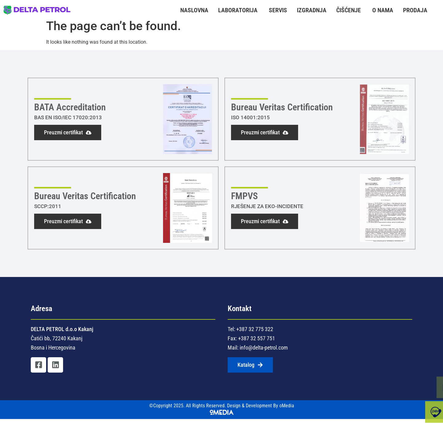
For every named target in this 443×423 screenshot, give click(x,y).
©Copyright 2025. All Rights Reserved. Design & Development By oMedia (221, 413)
